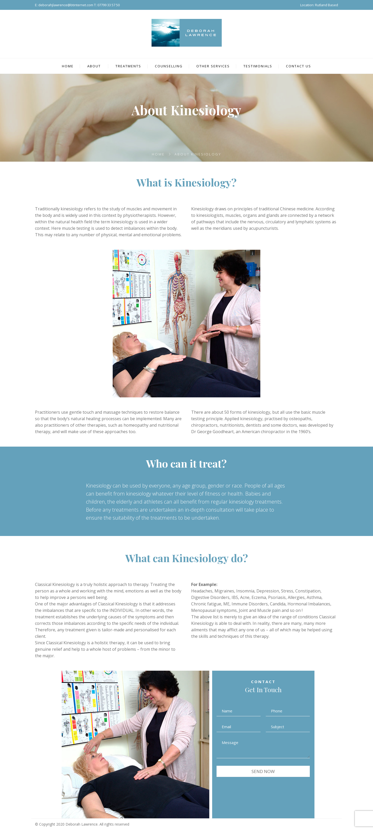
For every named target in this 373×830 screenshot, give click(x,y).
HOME (68, 66)
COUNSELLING (169, 66)
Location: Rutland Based (319, 5)
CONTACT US (298, 66)
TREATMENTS (128, 66)
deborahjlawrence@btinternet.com (65, 5)
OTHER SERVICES (213, 66)
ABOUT (94, 66)
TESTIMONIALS (257, 66)
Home (158, 154)
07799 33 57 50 (108, 5)
